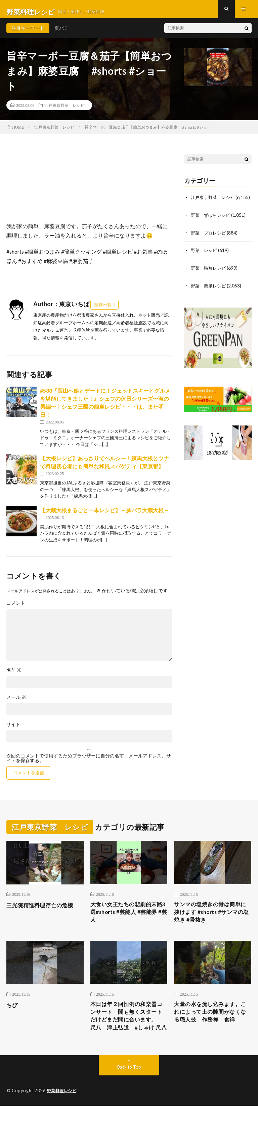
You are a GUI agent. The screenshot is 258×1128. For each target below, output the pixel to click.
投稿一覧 (103, 310)
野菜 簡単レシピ (209, 297)
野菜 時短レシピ (209, 279)
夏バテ (61, 33)
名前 (14, 675)
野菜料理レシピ (63, 1113)
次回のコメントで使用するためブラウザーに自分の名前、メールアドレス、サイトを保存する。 (88, 764)
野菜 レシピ (205, 262)
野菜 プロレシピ (209, 244)
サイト (13, 730)
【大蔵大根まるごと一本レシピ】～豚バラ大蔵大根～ (104, 515)
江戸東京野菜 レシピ (64, 111)
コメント (15, 608)
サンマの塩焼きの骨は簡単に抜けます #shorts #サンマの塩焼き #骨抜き (211, 919)
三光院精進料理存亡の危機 (43, 910)
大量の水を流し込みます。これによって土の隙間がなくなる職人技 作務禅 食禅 (211, 1027)
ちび (12, 1013)
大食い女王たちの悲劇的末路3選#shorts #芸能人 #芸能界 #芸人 (127, 919)
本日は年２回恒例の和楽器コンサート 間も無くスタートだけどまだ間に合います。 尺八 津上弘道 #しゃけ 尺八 (127, 1031)
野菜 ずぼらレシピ (212, 227)
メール (16, 703)
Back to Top (129, 1089)
